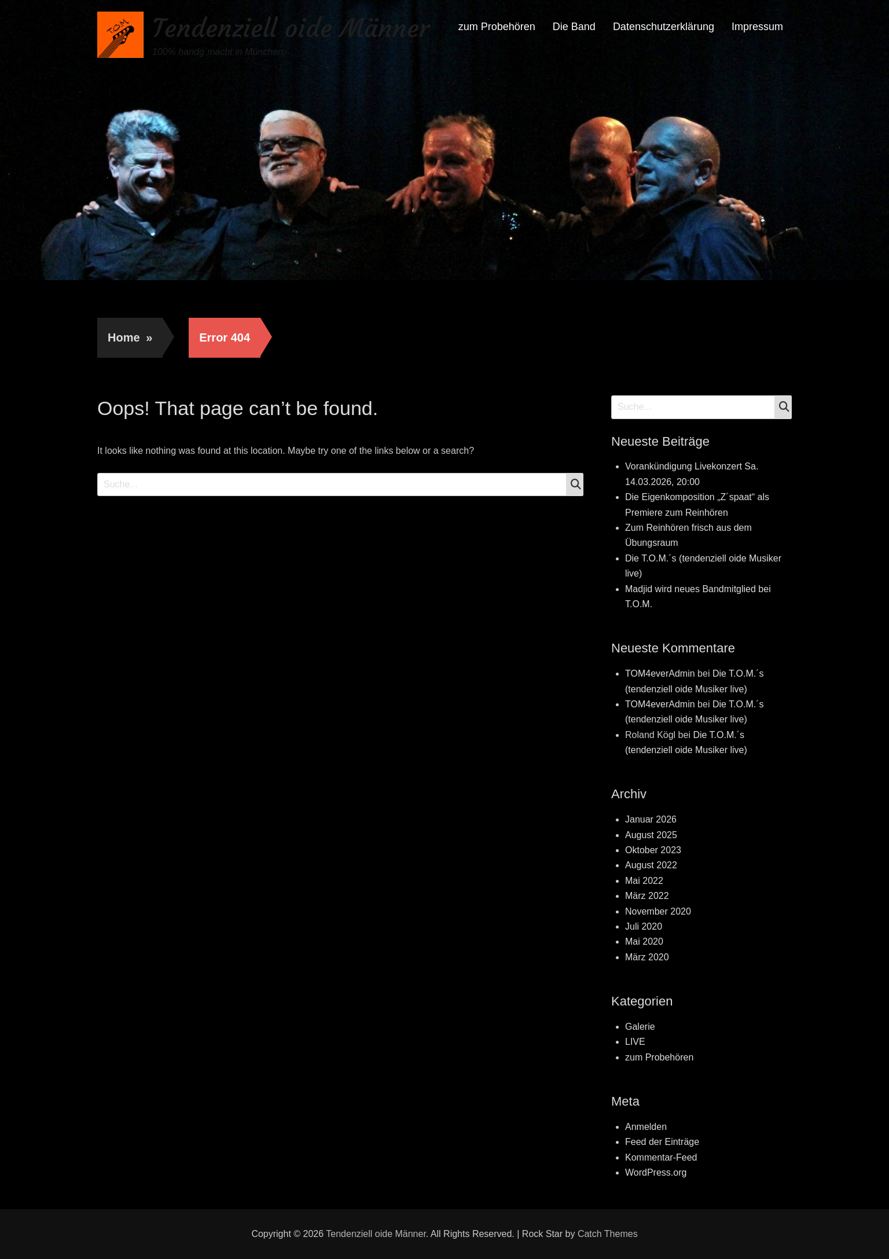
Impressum (757, 26)
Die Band (574, 26)
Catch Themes (608, 1234)
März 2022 (647, 896)
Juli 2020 (643, 926)
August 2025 (651, 835)
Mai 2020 (644, 941)
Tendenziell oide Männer (290, 28)
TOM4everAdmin (660, 673)
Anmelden (646, 1127)
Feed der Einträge (662, 1142)
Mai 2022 (644, 881)
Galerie (640, 1027)
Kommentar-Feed (661, 1157)
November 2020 (658, 911)
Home (130, 337)
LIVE (635, 1042)
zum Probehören (496, 26)
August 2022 (651, 865)
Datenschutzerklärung (663, 26)
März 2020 (647, 957)
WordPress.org (655, 1172)
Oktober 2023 (653, 850)
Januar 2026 (651, 819)
